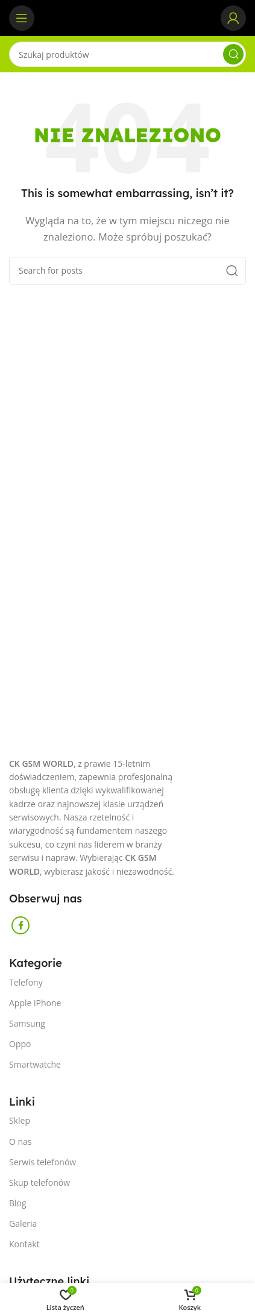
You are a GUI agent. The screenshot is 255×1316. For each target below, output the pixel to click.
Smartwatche (35, 1064)
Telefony (26, 982)
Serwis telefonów (42, 1162)
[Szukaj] (127, 54)
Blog (18, 1203)
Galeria (23, 1223)
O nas (20, 1141)
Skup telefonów (39, 1182)
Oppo (20, 1044)
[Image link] (9, 750)
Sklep (19, 1120)
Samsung (27, 1023)
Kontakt (24, 1244)
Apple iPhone (35, 1003)
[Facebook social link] (20, 925)
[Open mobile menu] (21, 18)
